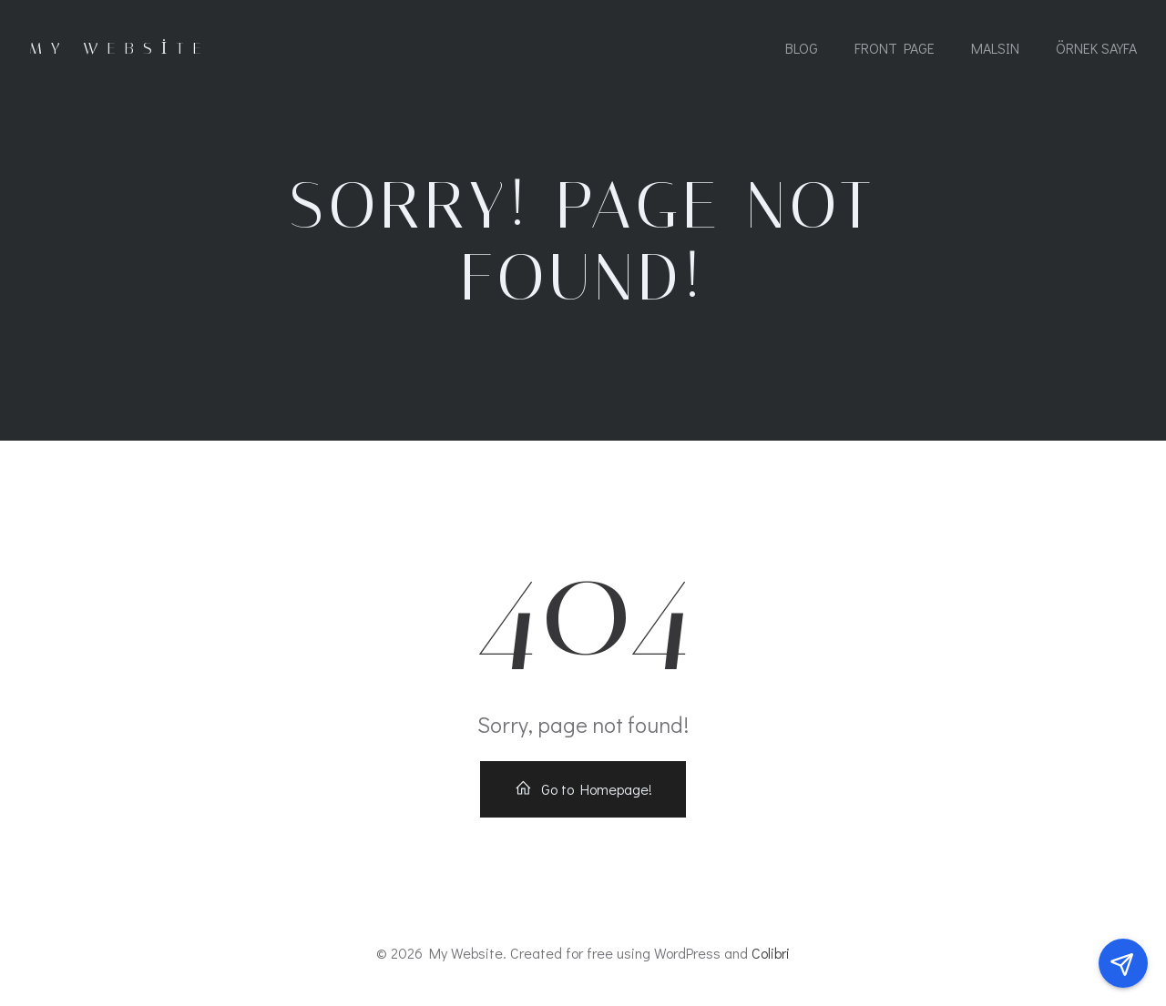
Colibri (771, 952)
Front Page (894, 47)
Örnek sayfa (1096, 47)
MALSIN (995, 47)
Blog (801, 47)
